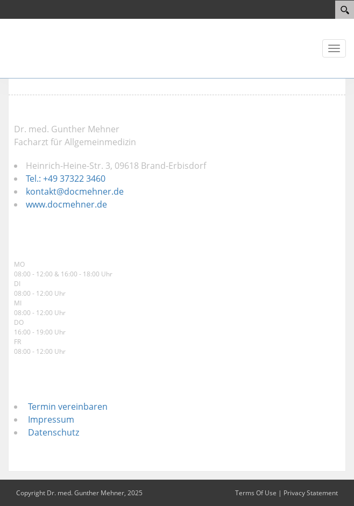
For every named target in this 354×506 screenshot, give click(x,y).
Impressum (49, 419)
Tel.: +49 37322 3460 (65, 178)
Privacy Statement (311, 492)
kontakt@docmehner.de (75, 191)
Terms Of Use (256, 492)
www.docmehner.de (66, 204)
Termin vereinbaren (66, 406)
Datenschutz (51, 432)
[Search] (344, 10)
